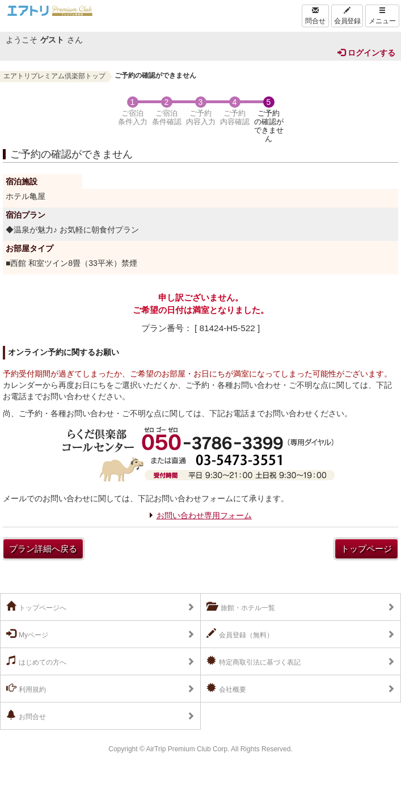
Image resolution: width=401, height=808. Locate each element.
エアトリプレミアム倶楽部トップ (54, 76)
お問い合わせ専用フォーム (204, 515)
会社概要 (226, 688)
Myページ (27, 634)
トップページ (366, 548)
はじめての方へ (36, 661)
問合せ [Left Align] (315, 16)
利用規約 (26, 688)
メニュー (382, 16)
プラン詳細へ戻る (43, 548)
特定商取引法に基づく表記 (253, 661)
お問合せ (26, 715)
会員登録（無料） (239, 634)
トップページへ (36, 607)
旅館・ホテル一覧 (240, 607)
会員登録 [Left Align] (347, 16)
